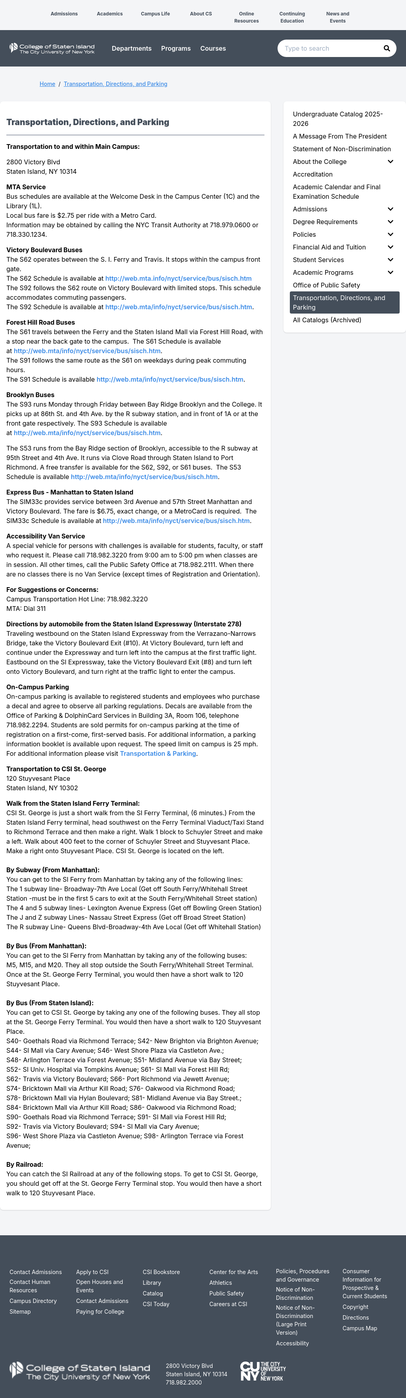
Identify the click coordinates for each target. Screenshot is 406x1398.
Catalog (153, 1293)
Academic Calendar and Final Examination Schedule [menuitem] (337, 191)
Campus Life (155, 14)
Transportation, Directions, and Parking (116, 83)
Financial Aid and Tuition (343, 247)
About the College (343, 161)
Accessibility (292, 1343)
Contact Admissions (36, 1272)
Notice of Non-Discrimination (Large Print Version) (295, 1320)
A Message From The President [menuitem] (340, 136)
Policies (343, 234)
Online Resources (246, 17)
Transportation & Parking (158, 753)
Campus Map (360, 1328)
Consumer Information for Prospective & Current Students (365, 1283)
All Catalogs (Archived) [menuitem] (327, 320)
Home (48, 83)
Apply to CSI (92, 1272)
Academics (110, 14)
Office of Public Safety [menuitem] (326, 285)
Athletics (220, 1282)
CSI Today (156, 1304)
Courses (213, 48)
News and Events (337, 17)
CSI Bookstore (161, 1272)
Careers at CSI (228, 1304)
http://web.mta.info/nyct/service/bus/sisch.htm (178, 278)
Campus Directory (33, 1300)
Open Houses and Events (99, 1285)
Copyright (355, 1306)
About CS (201, 14)
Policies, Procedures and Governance (302, 1275)
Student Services (343, 260)
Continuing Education (292, 17)
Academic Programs (343, 272)
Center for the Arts (233, 1272)
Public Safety (226, 1293)
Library (152, 1282)
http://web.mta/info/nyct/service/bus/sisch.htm (178, 307)
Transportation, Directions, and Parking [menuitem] (339, 302)
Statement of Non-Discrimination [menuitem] (342, 149)
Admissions (64, 14)
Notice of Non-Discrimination (295, 1293)
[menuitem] (345, 161)
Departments (132, 48)
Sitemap (20, 1311)
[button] (6, 7)
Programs (176, 48)
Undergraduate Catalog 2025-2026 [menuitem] (338, 118)
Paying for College (100, 1311)
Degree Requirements (343, 222)
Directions (356, 1317)
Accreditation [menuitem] (313, 174)
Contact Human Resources (30, 1285)
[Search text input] (337, 48)
